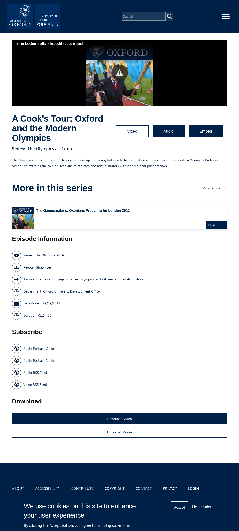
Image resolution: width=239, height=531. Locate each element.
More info (124, 526)
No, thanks (201, 507)
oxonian (46, 279)
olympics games (66, 279)
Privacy (170, 488)
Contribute (82, 488)
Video (132, 131)
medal (112, 279)
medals (125, 279)
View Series (211, 188)
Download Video (119, 418)
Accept (179, 507)
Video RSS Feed (35, 384)
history (138, 279)
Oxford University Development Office (71, 291)
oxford (101, 279)
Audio (169, 131)
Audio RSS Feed (35, 372)
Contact (144, 488)
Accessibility (47, 488)
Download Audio (119, 432)
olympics (87, 279)
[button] (119, 73)
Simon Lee (44, 267)
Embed (206, 131)
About (18, 488)
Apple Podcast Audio (38, 360)
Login (193, 488)
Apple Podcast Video (38, 348)
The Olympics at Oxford (50, 149)
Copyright (115, 488)
